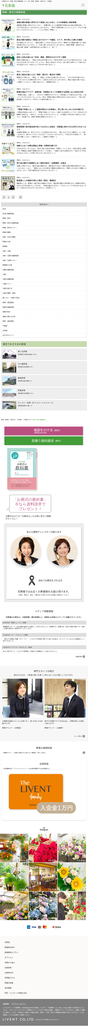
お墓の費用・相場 (9, 293)
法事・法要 (7, 251)
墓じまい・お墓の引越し (11, 297)
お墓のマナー (7, 284)
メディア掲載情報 (44, 611)
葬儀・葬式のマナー (10, 227)
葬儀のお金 (7, 241)
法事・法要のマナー (10, 260)
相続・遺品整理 (8, 302)
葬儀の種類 (7, 232)
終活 (4, 209)
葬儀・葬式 (7, 218)
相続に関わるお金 (9, 316)
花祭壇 (5, 330)
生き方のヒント (8, 335)
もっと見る (78, 736)
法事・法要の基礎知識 (11, 255)
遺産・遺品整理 (8, 321)
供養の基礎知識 (8, 269)
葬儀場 (5, 246)
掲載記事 (79, 656)
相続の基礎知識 (8, 307)
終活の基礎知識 (8, 213)
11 (20, 197)
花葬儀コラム (10, 977)
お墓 (4, 274)
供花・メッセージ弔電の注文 (16, 993)
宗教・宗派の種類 (9, 237)
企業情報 (6, 1004)
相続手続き (7, 312)
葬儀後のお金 (7, 265)
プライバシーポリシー (18, 1004)
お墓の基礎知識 (8, 279)
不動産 (5, 326)
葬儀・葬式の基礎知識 (11, 223)
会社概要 (8, 988)
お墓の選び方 (7, 288)
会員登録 (8, 967)
